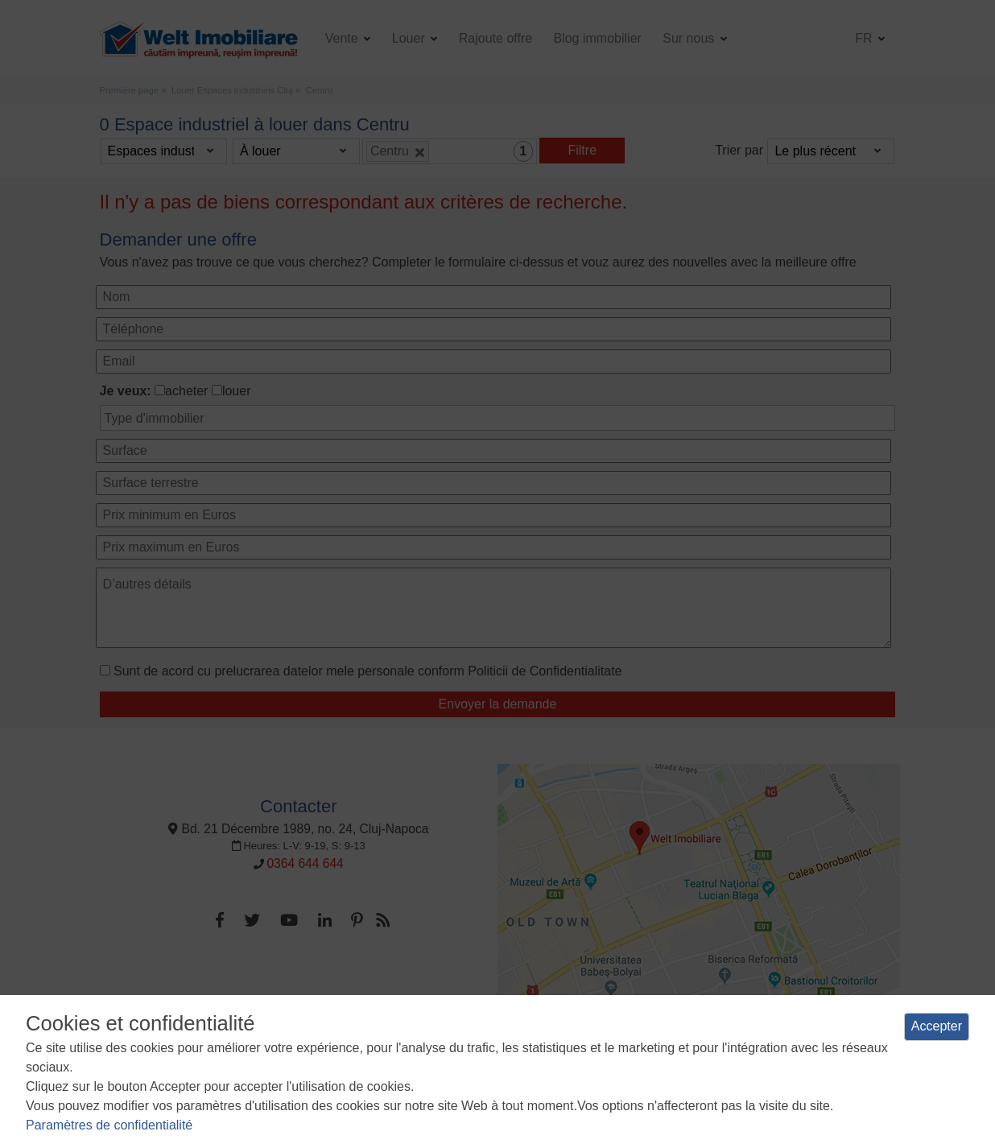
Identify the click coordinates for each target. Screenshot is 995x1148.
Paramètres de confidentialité (109, 1125)
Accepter (936, 1026)
